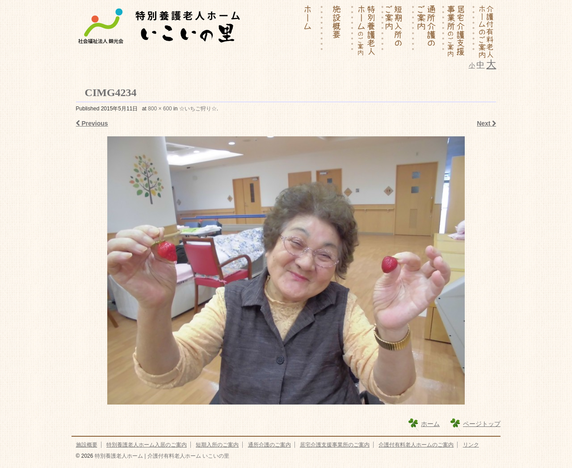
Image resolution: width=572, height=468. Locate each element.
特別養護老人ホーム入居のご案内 (146, 445)
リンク (471, 445)
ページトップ (481, 423)
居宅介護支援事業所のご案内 (335, 445)
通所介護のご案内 (269, 445)
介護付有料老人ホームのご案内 (416, 445)
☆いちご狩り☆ (198, 108)
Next (486, 123)
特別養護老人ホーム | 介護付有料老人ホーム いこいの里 (161, 456)
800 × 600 (160, 108)
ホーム (430, 423)
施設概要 (86, 445)
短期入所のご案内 (217, 445)
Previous (92, 123)
